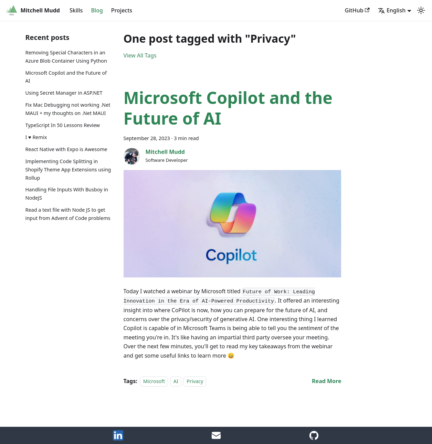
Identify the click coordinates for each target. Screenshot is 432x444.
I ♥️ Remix (36, 137)
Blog (97, 10)
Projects (121, 10)
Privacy (195, 381)
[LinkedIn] (118, 438)
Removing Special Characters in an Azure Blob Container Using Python (66, 56)
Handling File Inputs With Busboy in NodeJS (66, 193)
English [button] (391, 10)
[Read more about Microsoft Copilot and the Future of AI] (326, 381)
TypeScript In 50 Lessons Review (62, 125)
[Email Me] (216, 438)
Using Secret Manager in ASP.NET (64, 92)
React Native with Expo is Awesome (66, 149)
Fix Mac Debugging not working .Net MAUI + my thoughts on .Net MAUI (67, 109)
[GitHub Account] (314, 438)
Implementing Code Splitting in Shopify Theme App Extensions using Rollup (68, 169)
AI (175, 381)
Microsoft (154, 381)
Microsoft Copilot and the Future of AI (66, 77)
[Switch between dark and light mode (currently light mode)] (420, 10)
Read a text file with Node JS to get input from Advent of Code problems (67, 214)
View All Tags (140, 55)
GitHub (357, 10)
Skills (76, 10)
